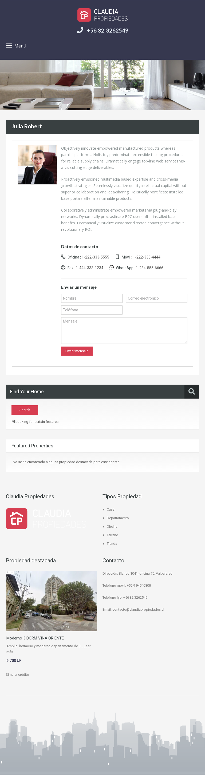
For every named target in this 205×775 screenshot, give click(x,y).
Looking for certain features (35, 422)
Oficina (112, 526)
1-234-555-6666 (149, 268)
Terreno (112, 535)
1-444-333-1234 (89, 268)
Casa (111, 509)
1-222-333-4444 (146, 257)
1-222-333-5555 (95, 257)
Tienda (112, 544)
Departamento (118, 518)
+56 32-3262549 (107, 30)
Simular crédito (17, 675)
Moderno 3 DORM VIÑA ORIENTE (35, 638)
